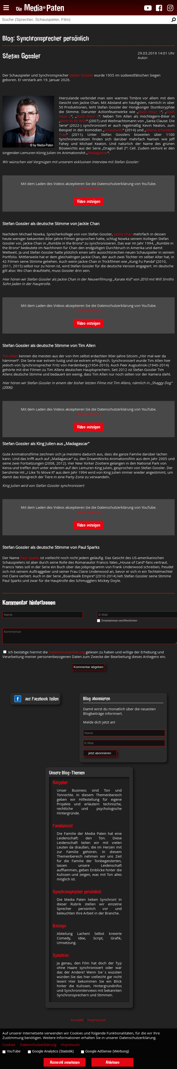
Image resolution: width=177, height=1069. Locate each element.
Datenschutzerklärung (67, 652)
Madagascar (98, 152)
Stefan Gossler (81, 75)
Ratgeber (60, 782)
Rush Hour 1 (149, 111)
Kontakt (77, 1020)
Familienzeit (63, 826)
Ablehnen (112, 1062)
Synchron (61, 955)
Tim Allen (10, 356)
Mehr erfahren (89, 188)
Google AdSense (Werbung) (107, 1051)
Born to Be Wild (73, 121)
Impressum (96, 1020)
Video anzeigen (88, 201)
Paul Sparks (29, 557)
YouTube (14, 1051)
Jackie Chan (123, 234)
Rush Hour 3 (88, 116)
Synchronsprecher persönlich (77, 892)
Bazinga (59, 926)
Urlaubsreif (113, 130)
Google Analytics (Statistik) (53, 1051)
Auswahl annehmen (65, 1062)
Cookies (8, 1044)
